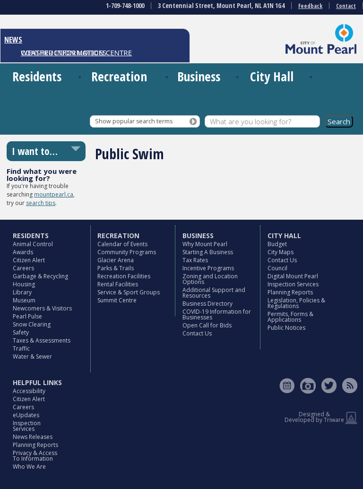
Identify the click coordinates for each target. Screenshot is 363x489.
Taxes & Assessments (41, 340)
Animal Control (33, 244)
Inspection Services (293, 284)
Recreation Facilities (123, 276)
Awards (23, 252)
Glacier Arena (115, 260)
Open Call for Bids (207, 325)
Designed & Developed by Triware (314, 417)
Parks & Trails (115, 268)
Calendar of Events (122, 244)
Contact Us (197, 333)
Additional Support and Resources (213, 293)
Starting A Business (207, 252)
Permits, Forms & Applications (290, 317)
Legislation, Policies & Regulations (296, 303)
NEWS (13, 39)
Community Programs (126, 252)
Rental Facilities (117, 284)
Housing (24, 284)
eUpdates (26, 415)
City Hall (272, 76)
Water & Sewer (32, 356)
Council (277, 268)
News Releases (32, 437)
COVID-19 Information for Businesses (216, 314)
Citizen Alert (29, 260)
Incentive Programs (208, 268)
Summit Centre (117, 300)
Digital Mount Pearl (293, 276)
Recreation (119, 76)
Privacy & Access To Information (35, 456)
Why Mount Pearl (204, 244)
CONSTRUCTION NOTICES (63, 52)
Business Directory (207, 304)
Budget (277, 244)
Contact (346, 6)
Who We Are (29, 467)
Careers (23, 268)
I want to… (35, 151)
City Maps (281, 252)
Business (198, 76)
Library (22, 292)
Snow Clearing (32, 324)
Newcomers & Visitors (42, 308)
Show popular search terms (134, 121)
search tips (40, 203)
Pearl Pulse (27, 316)
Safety (21, 332)
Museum (24, 300)
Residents (36, 76)
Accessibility (29, 391)
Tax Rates (195, 260)
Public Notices (286, 328)
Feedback (310, 6)
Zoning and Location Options (210, 279)
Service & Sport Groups (128, 292)
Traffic (21, 348)
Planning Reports (290, 292)
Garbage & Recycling (40, 276)
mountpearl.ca (53, 194)
